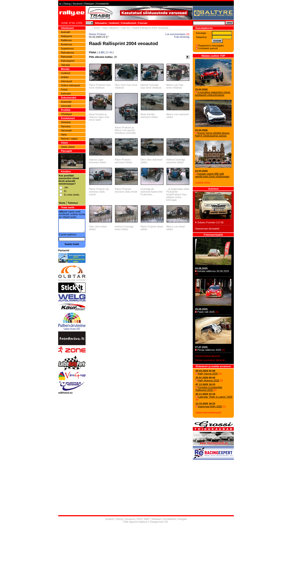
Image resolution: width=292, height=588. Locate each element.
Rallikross (66, 40)
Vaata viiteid (67, 146)
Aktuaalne (101, 23)
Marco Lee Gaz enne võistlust (174, 86)
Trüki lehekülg (181, 37)
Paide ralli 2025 (206, 312)
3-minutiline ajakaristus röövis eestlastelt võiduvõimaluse (212, 93)
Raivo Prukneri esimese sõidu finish (126, 190)
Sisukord (77, 3)
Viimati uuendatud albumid (209, 360)
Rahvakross (67, 52)
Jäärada (65, 65)
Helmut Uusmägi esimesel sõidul (175, 161)
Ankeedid (66, 101)
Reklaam (89, 3)
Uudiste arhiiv (202, 182)
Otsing (66, 3)
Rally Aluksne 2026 (208, 380)
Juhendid (66, 105)
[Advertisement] (146, 556)
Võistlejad (66, 114)
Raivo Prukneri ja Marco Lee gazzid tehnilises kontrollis (125, 130)
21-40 (109, 52)
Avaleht (109, 519)
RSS (139, 519)
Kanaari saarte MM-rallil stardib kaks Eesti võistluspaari (212, 175)
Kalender (66, 93)
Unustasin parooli (208, 48)
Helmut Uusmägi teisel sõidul (124, 228)
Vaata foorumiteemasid (208, 412)
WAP (146, 519)
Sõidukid (65, 122)
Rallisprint (66, 36)
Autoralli (65, 32)
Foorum (142, 23)
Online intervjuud (70, 85)
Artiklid (64, 77)
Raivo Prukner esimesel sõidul (123, 161)
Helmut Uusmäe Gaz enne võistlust (151, 86)
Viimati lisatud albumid (207, 356)
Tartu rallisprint (110, 27)
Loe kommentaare (175, 34)
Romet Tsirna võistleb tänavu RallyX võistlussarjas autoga (212, 134)
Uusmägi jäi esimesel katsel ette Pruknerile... (152, 192)
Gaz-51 (126, 27)
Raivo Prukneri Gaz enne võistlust (100, 86)
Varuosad (66, 130)
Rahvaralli (66, 56)
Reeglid (182, 519)
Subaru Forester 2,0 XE (210, 222)
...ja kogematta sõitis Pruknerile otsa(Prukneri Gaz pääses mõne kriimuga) (177, 194)
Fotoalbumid (128, 23)
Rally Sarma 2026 (208, 373)
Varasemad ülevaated (207, 228)
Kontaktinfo (102, 3)
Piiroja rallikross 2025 (209, 350)
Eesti (96, 27)
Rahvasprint (67, 60)
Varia (64, 134)
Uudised (114, 23)
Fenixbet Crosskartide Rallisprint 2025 (209, 388)
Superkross (67, 48)
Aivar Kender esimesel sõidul (149, 115)
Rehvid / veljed (69, 138)
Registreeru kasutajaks (211, 45)
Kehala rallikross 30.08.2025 (213, 271)
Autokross (66, 44)
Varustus (66, 126)
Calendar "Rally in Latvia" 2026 (215, 396)
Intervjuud (66, 81)
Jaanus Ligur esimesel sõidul (97, 161)
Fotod (64, 89)
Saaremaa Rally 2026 (210, 406)
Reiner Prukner (97, 34)
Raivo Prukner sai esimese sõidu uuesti (99, 192)
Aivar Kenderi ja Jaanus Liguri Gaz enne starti (99, 117)
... (90, 27)
